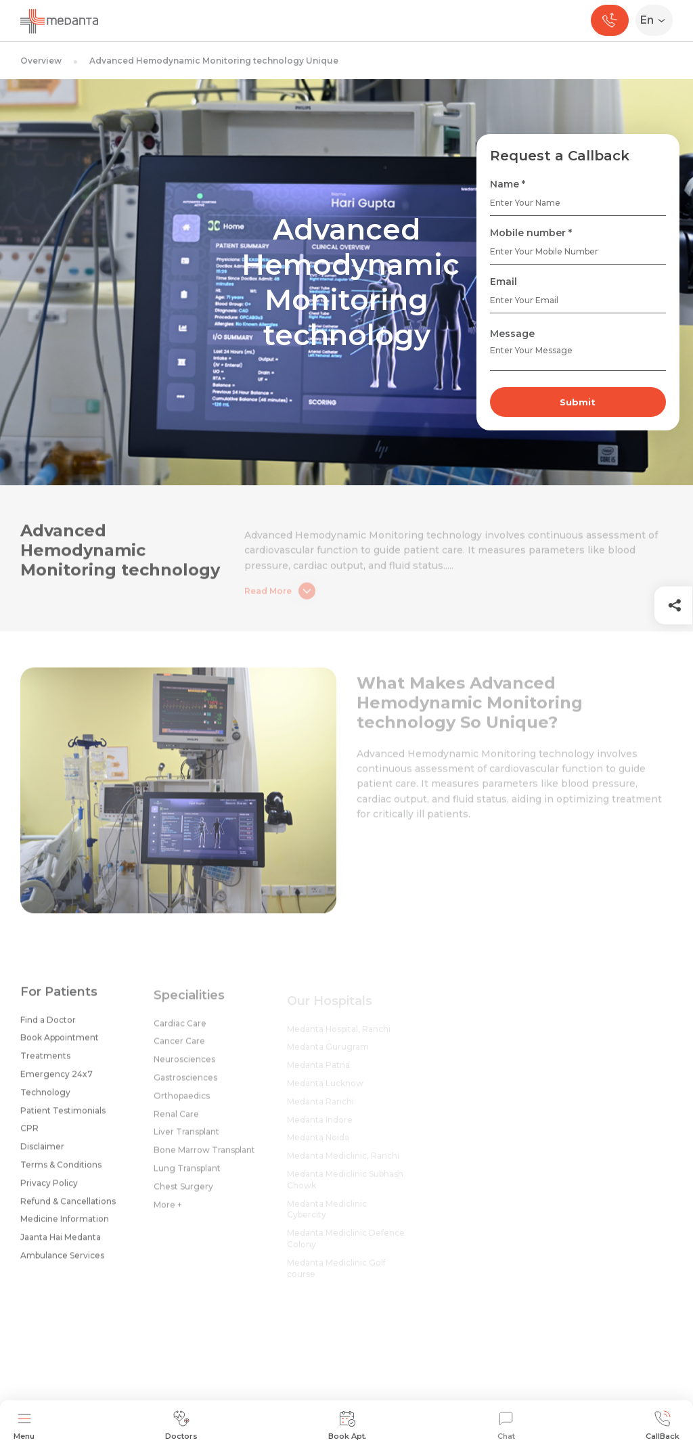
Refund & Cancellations (68, 1206)
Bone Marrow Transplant (204, 1157)
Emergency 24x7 (56, 1079)
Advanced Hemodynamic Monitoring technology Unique (213, 60)
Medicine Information (64, 1224)
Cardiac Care (180, 1030)
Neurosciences (184, 1066)
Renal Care (176, 1121)
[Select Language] (657, 20)
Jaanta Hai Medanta (60, 1242)
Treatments (45, 1061)
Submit (578, 402)
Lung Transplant (187, 1175)
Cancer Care (179, 1048)
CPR (29, 1133)
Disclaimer (42, 1151)
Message (512, 334)
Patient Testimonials (63, 1116)
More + (168, 1212)
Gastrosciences (185, 1084)
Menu (24, 1425)
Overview (41, 60)
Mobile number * (531, 233)
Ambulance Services (62, 1260)
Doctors (181, 1425)
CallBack (662, 1425)
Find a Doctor (48, 1025)
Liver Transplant (186, 1139)
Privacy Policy (49, 1188)
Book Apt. (347, 1425)
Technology (45, 1097)
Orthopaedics (182, 1103)
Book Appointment (59, 1042)
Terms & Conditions (61, 1170)
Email (503, 281)
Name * (507, 184)
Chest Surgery (183, 1193)
